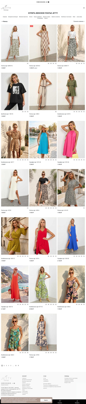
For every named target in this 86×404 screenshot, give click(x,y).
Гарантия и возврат (68, 379)
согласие (14, 400)
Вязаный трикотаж (26, 381)
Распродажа (25, 392)
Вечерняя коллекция (27, 379)
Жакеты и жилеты (26, 387)
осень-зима (25, 391)
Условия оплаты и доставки (70, 378)
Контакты (45, 379)
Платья (24, 382)
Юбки (23, 390)
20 (15, 365)
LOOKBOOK (45, 381)
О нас (44, 378)
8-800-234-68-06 (41, 2)
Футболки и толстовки (27, 388)
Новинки (24, 378)
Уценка (24, 394)
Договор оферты (47, 383)
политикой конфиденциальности (19, 401)
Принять (46, 400)
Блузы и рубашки (26, 384)
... (13, 365)
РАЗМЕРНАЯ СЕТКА (69, 381)
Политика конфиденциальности (50, 385)
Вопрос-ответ (67, 382)
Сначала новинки (79, 21)
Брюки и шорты (25, 385)
